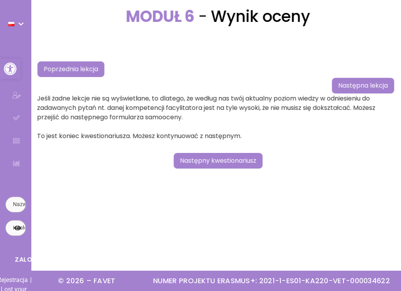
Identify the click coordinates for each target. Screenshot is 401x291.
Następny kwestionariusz (229, 160)
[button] (10, 69)
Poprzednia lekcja (82, 69)
